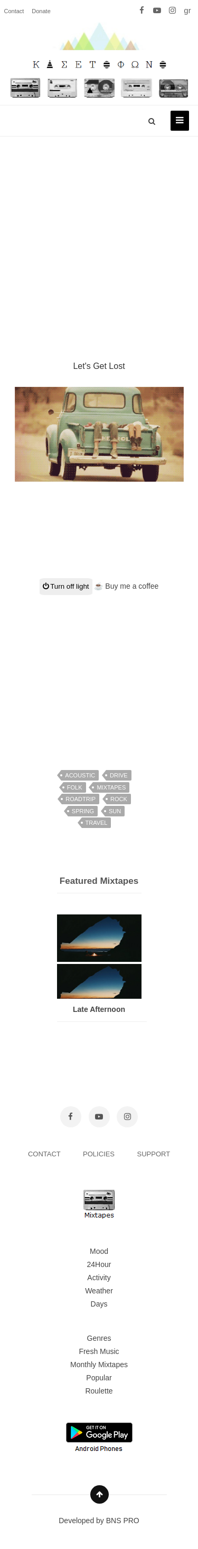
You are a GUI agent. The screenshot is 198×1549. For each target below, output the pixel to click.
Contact (14, 11)
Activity (98, 1277)
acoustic (80, 775)
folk (74, 787)
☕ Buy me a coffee (126, 586)
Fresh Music (99, 1351)
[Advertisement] (99, 236)
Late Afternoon (99, 1009)
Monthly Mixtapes (99, 1364)
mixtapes (111, 787)
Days (99, 1304)
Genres (99, 1338)
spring (83, 811)
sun (115, 811)
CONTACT (45, 1154)
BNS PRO (122, 1520)
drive (119, 775)
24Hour (99, 1264)
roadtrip (80, 799)
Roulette (98, 1391)
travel (97, 823)
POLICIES (100, 1154)
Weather (99, 1291)
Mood (99, 1251)
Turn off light (66, 586)
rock (118, 799)
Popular (98, 1377)
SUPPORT (154, 1154)
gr (187, 10)
